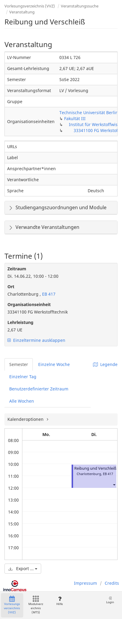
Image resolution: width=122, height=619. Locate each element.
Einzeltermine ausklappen (36, 340)
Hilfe (59, 601)
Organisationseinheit (29, 304)
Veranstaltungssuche (79, 6)
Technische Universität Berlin (88, 112)
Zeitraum (16, 269)
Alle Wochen (21, 401)
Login (110, 600)
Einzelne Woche (54, 364)
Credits (112, 583)
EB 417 (48, 294)
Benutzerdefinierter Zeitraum (38, 389)
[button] (113, 484)
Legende (105, 364)
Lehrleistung (20, 322)
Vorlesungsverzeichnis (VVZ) (29, 6)
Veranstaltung (22, 12)
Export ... (22, 568)
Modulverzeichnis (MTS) (35, 605)
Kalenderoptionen (26, 419)
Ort (10, 286)
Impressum (85, 583)
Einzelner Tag (22, 376)
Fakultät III (75, 118)
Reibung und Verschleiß (95, 468)
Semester (18, 364)
